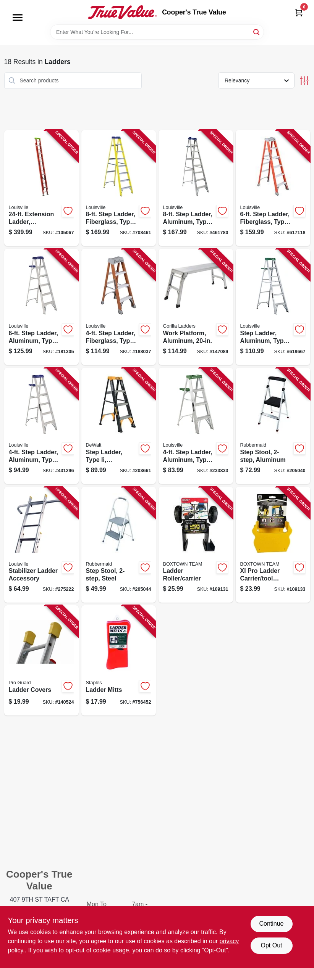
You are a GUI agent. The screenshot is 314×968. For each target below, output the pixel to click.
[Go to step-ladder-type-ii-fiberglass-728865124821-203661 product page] (118, 426)
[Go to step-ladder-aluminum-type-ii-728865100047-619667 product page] (273, 307)
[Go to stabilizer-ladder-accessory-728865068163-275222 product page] (41, 545)
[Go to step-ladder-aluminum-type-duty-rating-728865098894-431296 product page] (41, 426)
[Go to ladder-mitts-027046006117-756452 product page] (118, 660)
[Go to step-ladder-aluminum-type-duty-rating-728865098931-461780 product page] (196, 188)
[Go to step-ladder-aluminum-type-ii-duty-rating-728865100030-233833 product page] (196, 426)
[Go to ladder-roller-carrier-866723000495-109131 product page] (196, 545)
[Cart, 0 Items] (299, 12)
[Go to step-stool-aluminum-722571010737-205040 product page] (273, 426)
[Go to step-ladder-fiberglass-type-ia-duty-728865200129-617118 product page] (273, 188)
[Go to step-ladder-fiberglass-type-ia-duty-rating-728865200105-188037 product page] (118, 307)
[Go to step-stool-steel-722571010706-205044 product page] (118, 545)
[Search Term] (157, 32)
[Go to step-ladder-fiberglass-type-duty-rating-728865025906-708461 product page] (118, 188)
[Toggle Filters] (304, 80)
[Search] (256, 31)
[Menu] (18, 18)
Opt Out (271, 945)
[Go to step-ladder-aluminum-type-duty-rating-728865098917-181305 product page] (41, 307)
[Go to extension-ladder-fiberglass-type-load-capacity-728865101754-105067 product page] (41, 188)
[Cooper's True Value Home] (122, 12)
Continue (271, 923)
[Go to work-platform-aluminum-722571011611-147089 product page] (196, 307)
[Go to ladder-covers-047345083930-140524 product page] (41, 660)
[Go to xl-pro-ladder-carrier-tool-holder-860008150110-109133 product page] (273, 545)
